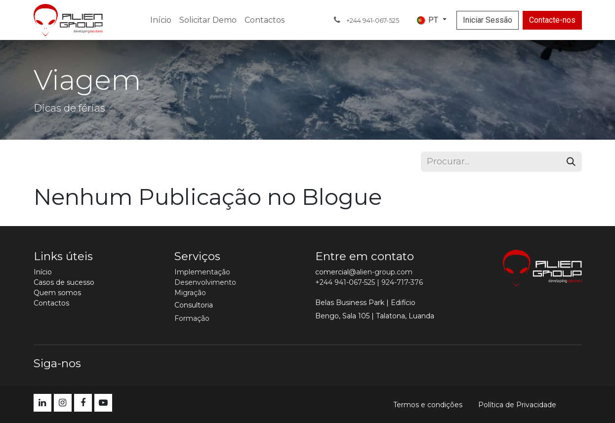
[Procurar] (571, 162)
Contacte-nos (552, 20)
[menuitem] (160, 20)
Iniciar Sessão (487, 20)
